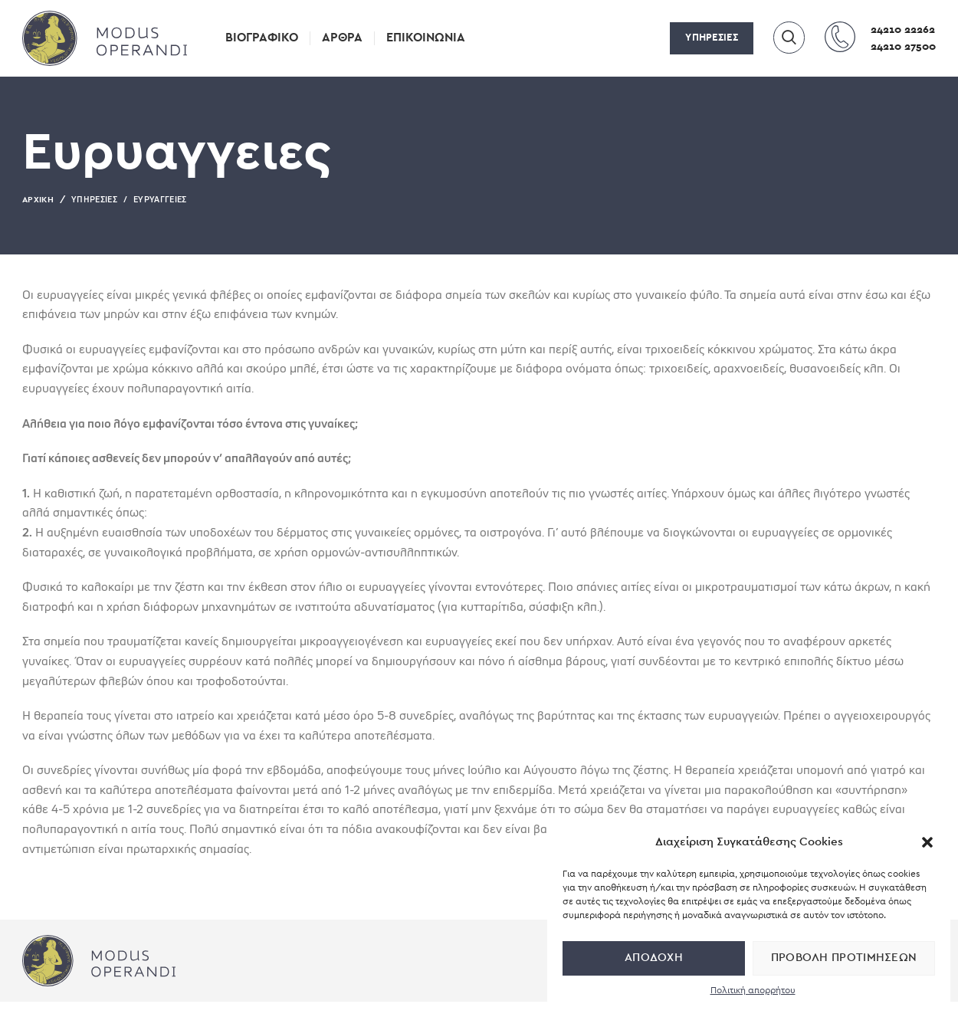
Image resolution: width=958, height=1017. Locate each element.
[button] (927, 842)
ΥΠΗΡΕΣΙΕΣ (711, 38)
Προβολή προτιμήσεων (844, 957)
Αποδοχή (654, 957)
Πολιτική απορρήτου (753, 990)
